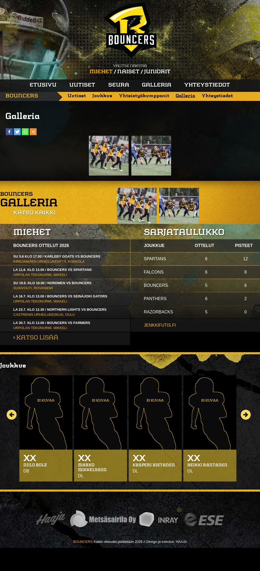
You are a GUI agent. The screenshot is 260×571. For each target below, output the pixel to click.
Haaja (50, 519)
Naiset (128, 72)
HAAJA (181, 542)
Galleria (156, 85)
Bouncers (21, 96)
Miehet (101, 72)
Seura (118, 85)
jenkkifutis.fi (160, 325)
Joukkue (102, 96)
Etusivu (43, 85)
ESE (204, 519)
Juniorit (157, 72)
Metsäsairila (103, 519)
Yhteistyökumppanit (144, 96)
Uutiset (82, 85)
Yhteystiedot (207, 85)
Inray (158, 519)
